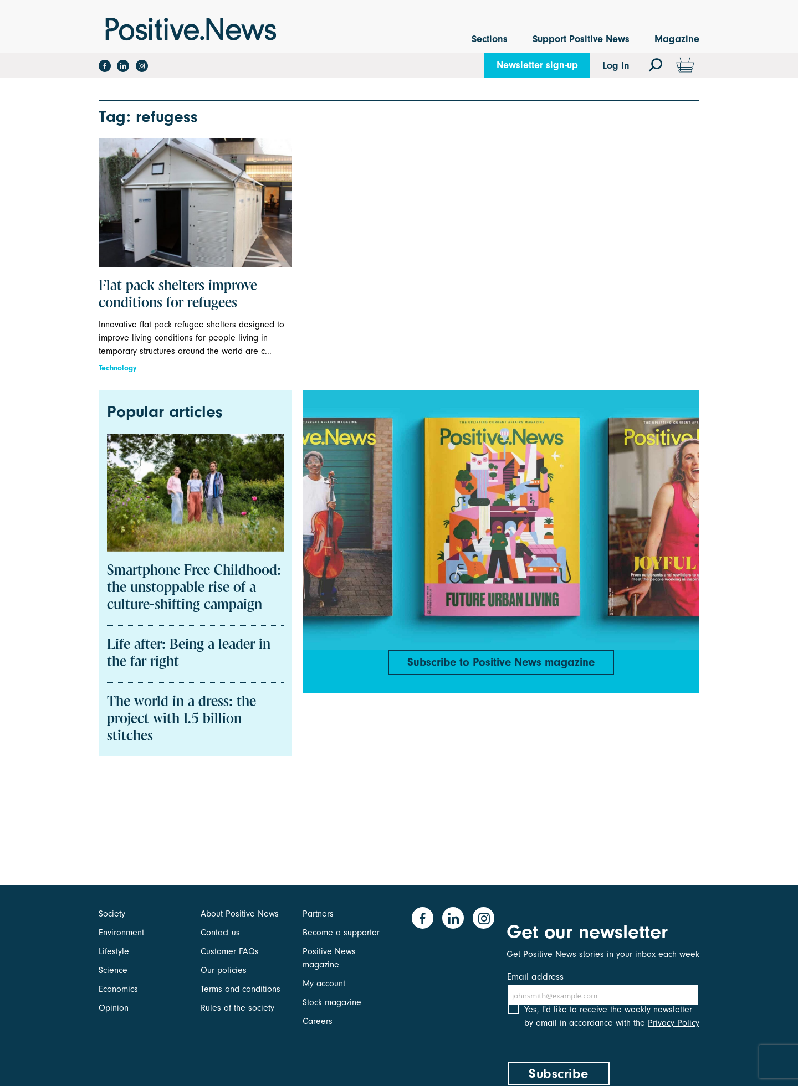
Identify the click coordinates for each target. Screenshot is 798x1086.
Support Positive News (581, 39)
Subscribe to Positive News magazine (501, 663)
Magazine (676, 39)
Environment (121, 933)
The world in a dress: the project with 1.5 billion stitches (181, 719)
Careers (317, 1021)
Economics (118, 989)
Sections (490, 39)
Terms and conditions (240, 989)
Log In (616, 65)
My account (324, 984)
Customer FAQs (230, 951)
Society (112, 914)
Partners (318, 914)
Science (113, 970)
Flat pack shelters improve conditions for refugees (178, 295)
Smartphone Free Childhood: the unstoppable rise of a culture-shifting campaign (194, 588)
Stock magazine (332, 1002)
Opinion (114, 1008)
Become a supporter (341, 933)
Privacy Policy (673, 1035)
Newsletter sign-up (537, 65)
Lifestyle (114, 951)
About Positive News (240, 914)
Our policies (224, 970)
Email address (535, 976)
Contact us (220, 933)
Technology (118, 368)
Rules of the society (237, 1008)
